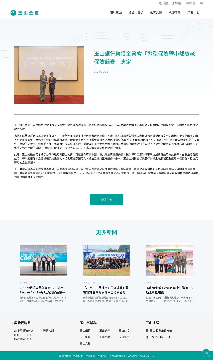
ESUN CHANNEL (158, 337)
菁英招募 (163, 3)
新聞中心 (193, 12)
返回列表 (106, 200)
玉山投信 (85, 337)
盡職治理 (102, 355)
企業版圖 (177, 3)
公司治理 (156, 12)
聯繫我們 (190, 3)
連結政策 (90, 355)
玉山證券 (104, 330)
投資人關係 (135, 12)
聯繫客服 (48, 330)
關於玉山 (116, 12)
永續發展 (175, 12)
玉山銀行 (85, 330)
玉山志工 (124, 337)
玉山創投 (124, 330)
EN (201, 3)
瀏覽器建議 (65, 355)
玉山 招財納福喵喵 (159, 330)
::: (7, 3)
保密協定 (78, 355)
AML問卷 (133, 355)
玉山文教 (85, 343)
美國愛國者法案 (117, 355)
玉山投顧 (104, 337)
